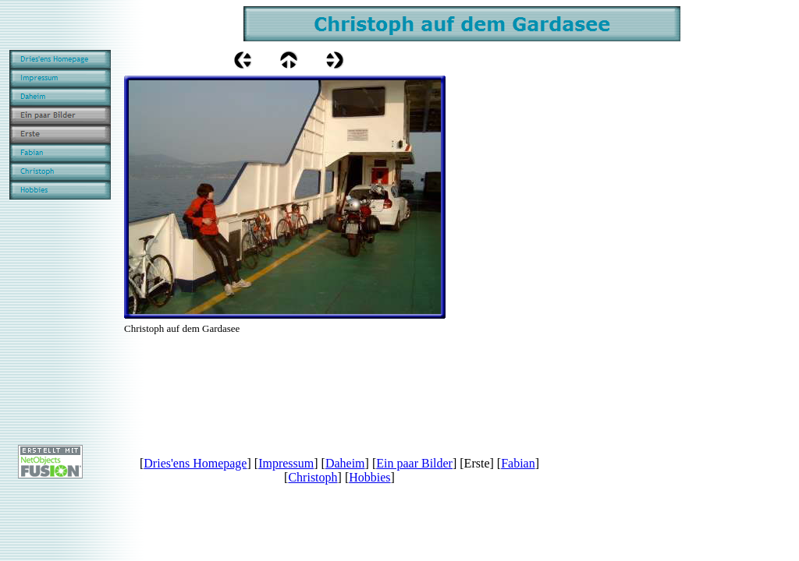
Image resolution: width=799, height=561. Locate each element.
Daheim (345, 463)
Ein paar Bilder (414, 463)
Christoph (312, 477)
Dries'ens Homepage (195, 463)
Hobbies (369, 477)
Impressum (286, 463)
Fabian (518, 463)
